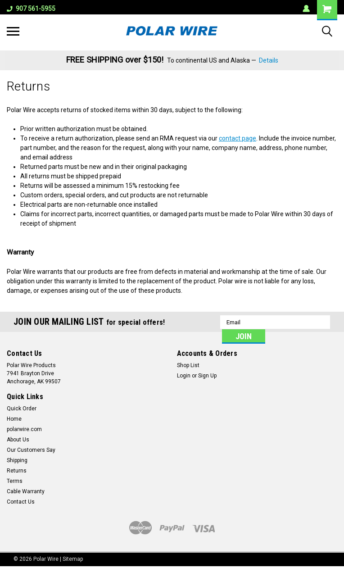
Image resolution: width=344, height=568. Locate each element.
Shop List (188, 365)
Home (14, 419)
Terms (15, 481)
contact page (237, 138)
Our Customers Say (31, 450)
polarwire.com (24, 429)
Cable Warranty (26, 491)
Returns (17, 471)
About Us (18, 439)
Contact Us (21, 502)
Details (268, 60)
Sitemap (73, 559)
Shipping (17, 460)
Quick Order (21, 408)
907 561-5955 (31, 8)
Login (183, 376)
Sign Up (207, 376)
